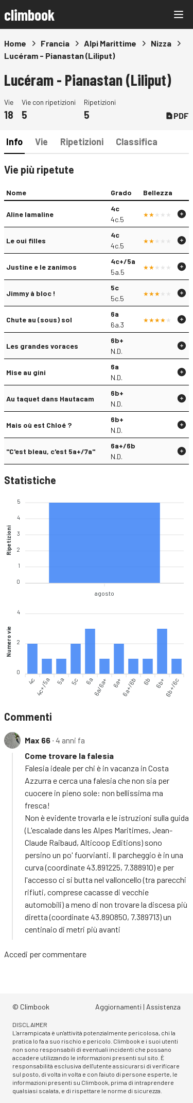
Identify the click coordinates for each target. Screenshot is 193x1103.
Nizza (161, 43)
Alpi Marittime (110, 43)
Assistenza (163, 1006)
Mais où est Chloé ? (39, 425)
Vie (41, 141)
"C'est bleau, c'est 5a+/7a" (50, 451)
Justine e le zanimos (41, 266)
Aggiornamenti (118, 1006)
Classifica (136, 141)
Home (15, 43)
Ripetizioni (81, 141)
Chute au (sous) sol (39, 319)
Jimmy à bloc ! (31, 293)
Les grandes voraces (42, 345)
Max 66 (37, 740)
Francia (55, 43)
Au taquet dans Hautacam (50, 398)
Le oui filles (26, 240)
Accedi (16, 954)
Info (14, 141)
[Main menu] (178, 14)
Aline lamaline (30, 214)
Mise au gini (26, 372)
